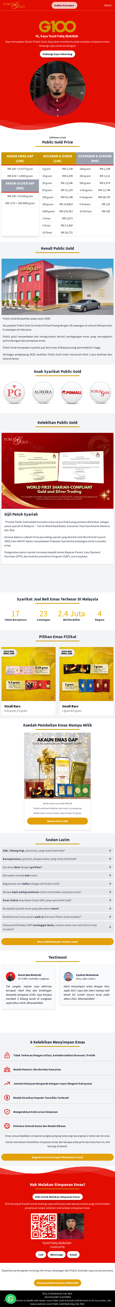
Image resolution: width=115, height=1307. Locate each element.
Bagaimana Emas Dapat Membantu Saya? (57, 1157)
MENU (108, 5)
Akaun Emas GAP (57, 821)
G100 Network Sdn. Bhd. (60, 1293)
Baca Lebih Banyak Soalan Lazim (57, 941)
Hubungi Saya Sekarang (57, 54)
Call (40, 1254)
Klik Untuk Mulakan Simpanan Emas (57, 1197)
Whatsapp (56, 1254)
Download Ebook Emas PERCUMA (57, 1283)
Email (73, 1254)
